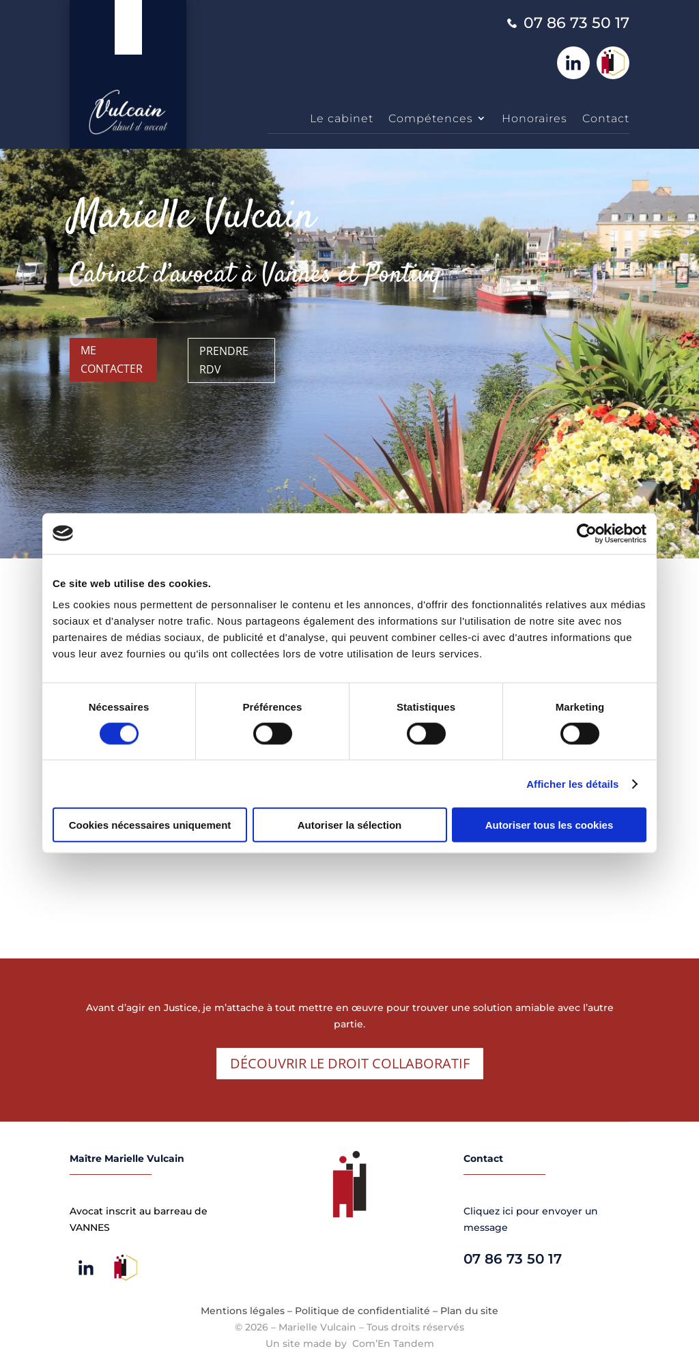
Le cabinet (341, 118)
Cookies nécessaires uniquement (150, 825)
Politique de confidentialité (362, 1311)
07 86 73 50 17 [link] (576, 23)
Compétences (430, 118)
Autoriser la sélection (350, 825)
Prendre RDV (223, 360)
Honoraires (534, 118)
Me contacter (112, 359)
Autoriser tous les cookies (549, 825)
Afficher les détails (572, 783)
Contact (605, 118)
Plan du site (469, 1311)
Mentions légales (243, 1311)
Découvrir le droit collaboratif (350, 1063)
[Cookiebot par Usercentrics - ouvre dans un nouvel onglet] (586, 533)
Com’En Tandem (393, 1343)
